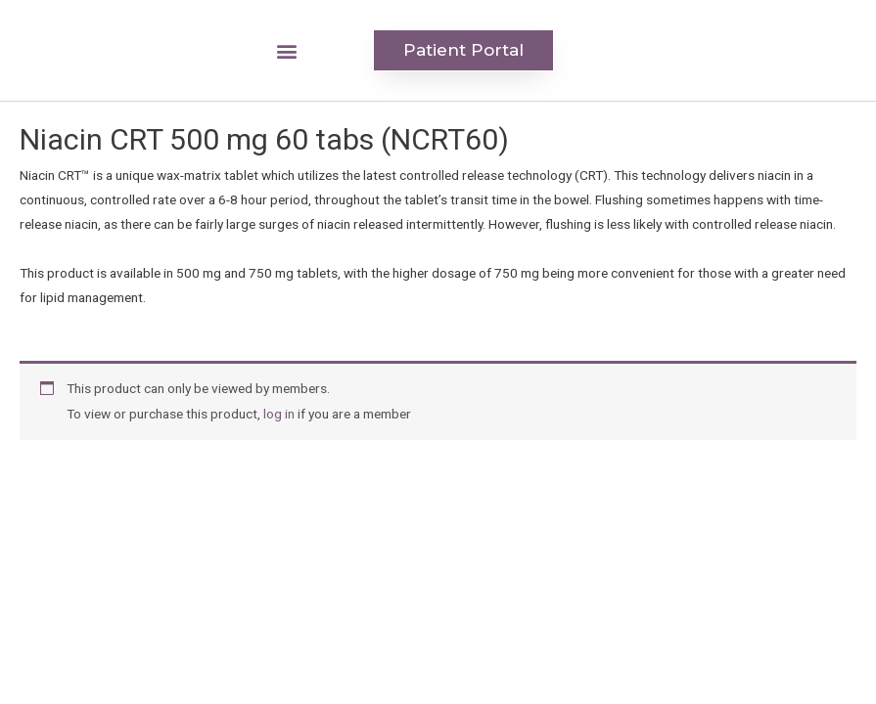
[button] (286, 50)
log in (279, 413)
